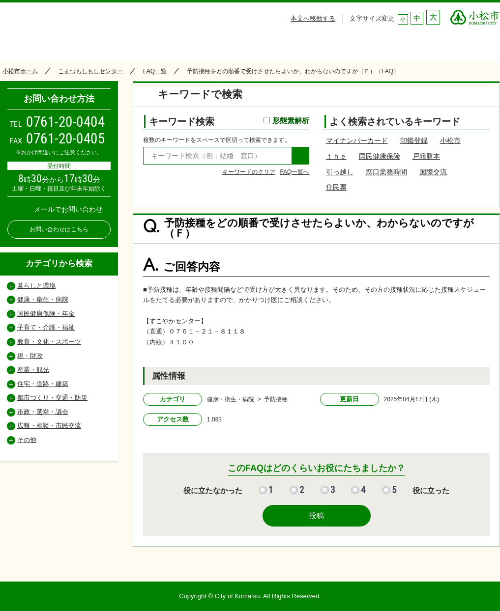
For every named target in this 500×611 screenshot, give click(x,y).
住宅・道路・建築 (42, 384)
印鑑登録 (414, 140)
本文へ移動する (313, 18)
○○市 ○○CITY (474, 15)
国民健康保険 (379, 156)
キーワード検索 (229, 121)
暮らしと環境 (36, 285)
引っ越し (339, 172)
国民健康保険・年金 (46, 313)
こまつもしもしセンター (90, 71)
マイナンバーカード (357, 140)
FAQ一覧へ (294, 171)
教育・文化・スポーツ (49, 341)
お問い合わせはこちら (58, 229)
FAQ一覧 (155, 71)
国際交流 (433, 172)
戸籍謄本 (426, 156)
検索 (300, 156)
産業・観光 (33, 369)
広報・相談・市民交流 (49, 425)
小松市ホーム (20, 71)
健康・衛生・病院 (42, 299)
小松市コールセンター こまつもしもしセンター (93, 30)
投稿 (316, 515)
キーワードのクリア (248, 171)
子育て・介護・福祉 (46, 327)
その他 (26, 440)
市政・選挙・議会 (42, 412)
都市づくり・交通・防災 (52, 397)
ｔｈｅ (336, 156)
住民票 (336, 187)
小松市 (450, 140)
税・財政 (30, 356)
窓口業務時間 (386, 172)
